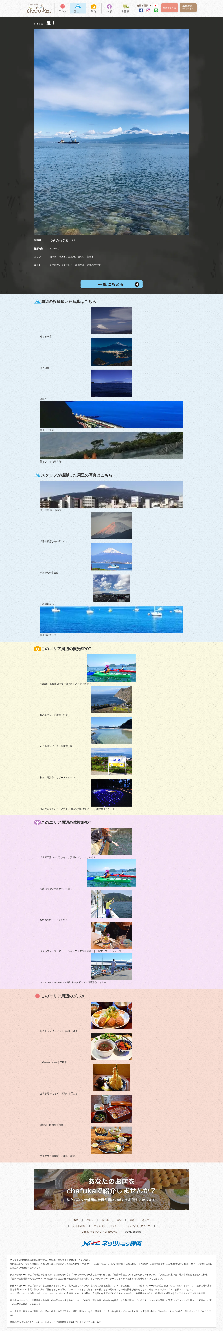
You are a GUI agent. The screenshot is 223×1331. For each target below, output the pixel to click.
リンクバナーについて (138, 1226)
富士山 (105, 1220)
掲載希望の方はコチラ (188, 7)
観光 (119, 1220)
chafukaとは (169, 7)
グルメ (90, 1220)
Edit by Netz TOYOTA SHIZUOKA (99, 1231)
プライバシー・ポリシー (106, 1226)
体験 (131, 1220)
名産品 (145, 1220)
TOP (76, 1220)
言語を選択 (145, 5)
